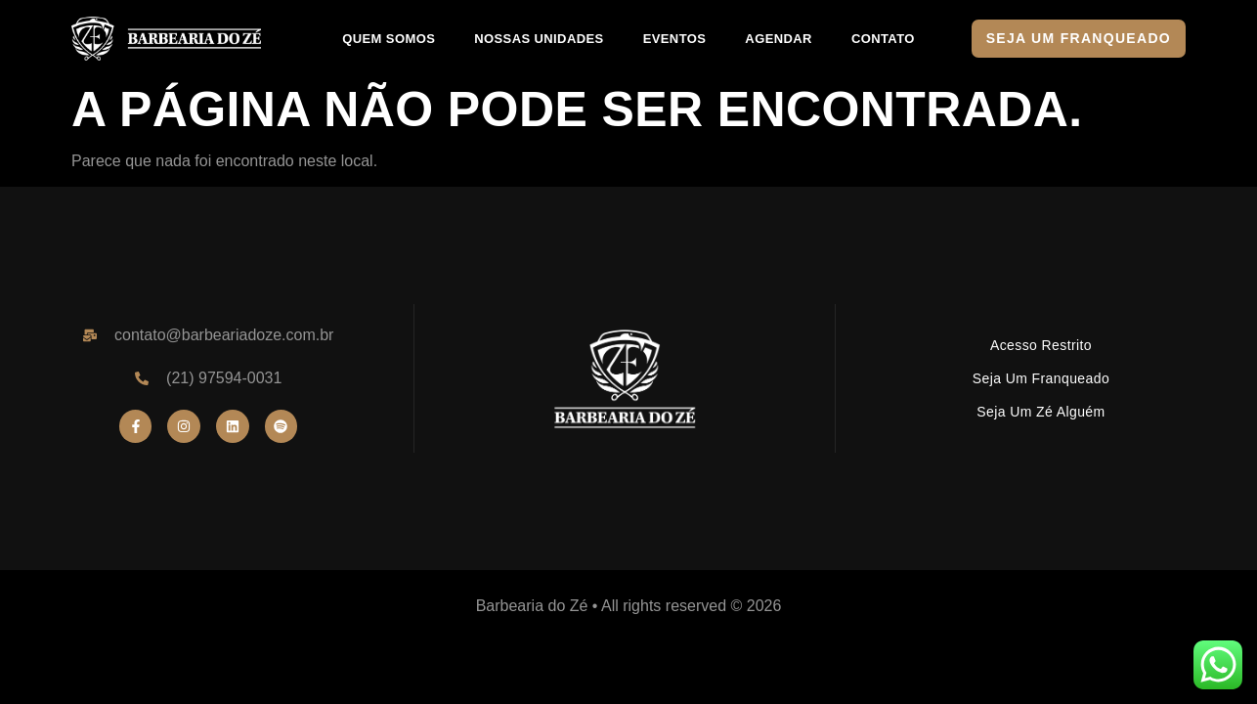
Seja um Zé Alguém (1040, 411)
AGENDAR (778, 38)
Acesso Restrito (1041, 345)
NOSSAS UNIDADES (538, 38)
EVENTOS (675, 38)
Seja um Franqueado (1041, 378)
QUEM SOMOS (388, 38)
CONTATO (883, 38)
